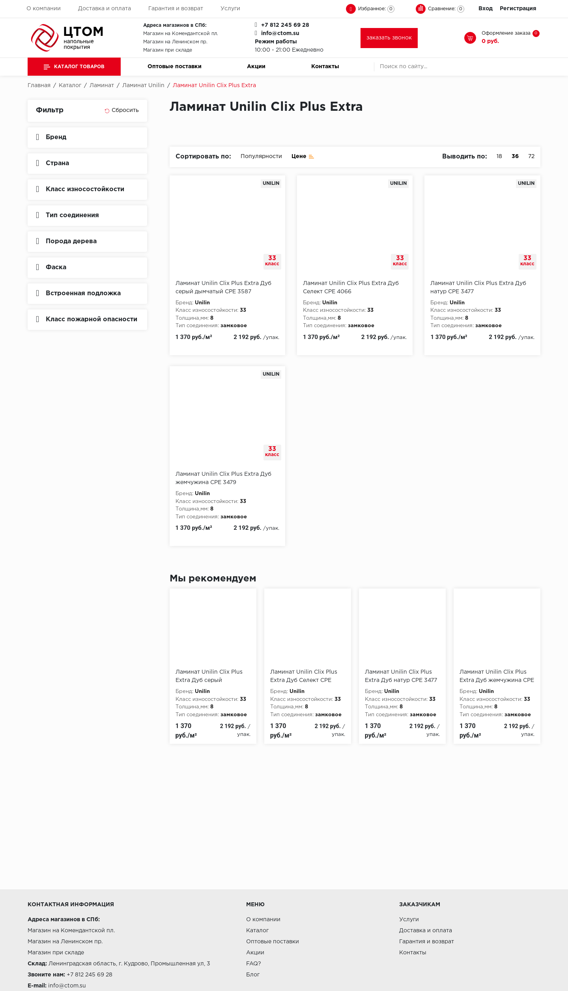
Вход (485, 8)
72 (531, 156)
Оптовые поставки (175, 66)
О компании (43, 8)
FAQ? (253, 963)
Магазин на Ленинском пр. (175, 42)
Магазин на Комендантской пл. (180, 34)
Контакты (325, 66)
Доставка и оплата (104, 8)
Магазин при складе (167, 50)
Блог (253, 974)
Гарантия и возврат (175, 8)
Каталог (257, 930)
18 (499, 156)
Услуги (230, 8)
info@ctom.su (280, 33)
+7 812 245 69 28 (285, 25)
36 (515, 156)
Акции (256, 66)
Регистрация (518, 8)
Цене (302, 156)
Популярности (261, 156)
